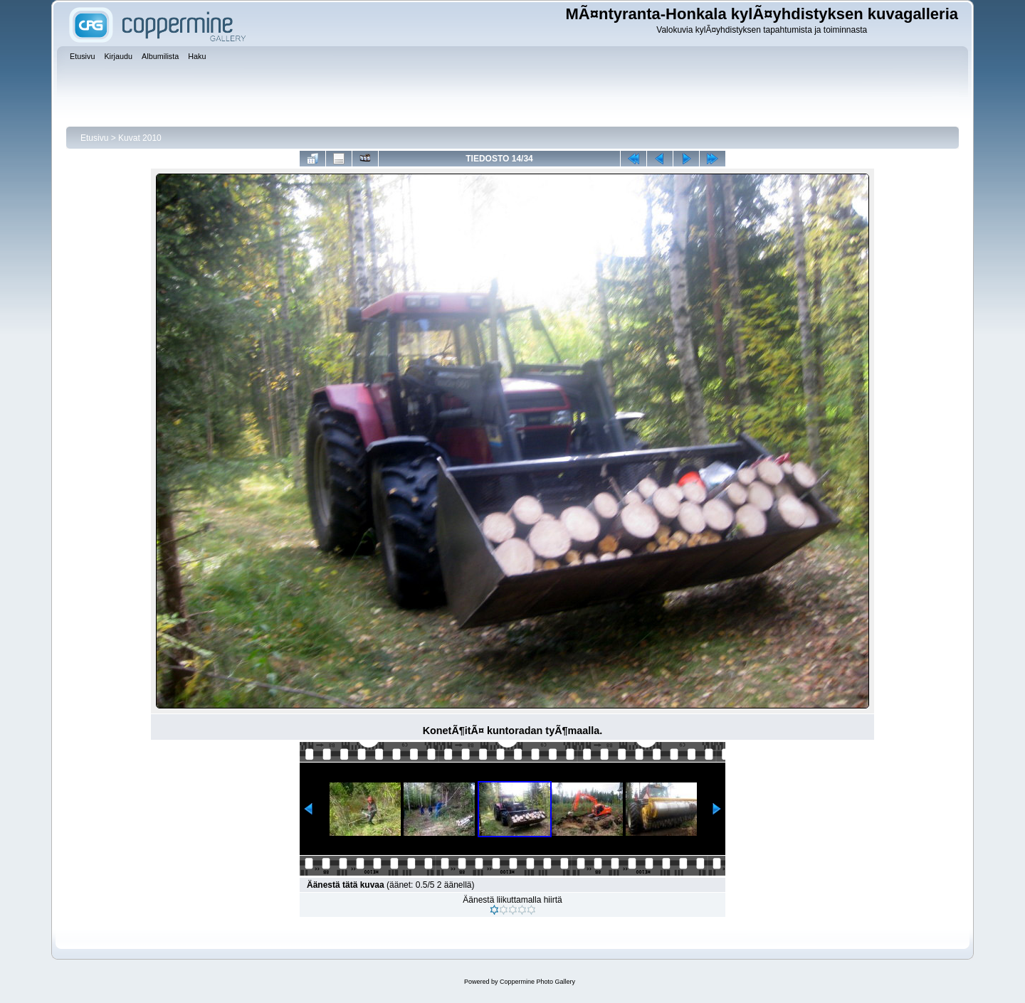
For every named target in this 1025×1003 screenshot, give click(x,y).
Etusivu (94, 138)
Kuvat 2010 (140, 138)
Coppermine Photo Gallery (537, 981)
